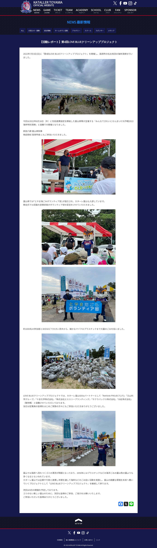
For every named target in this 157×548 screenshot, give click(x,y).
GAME (47, 11)
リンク (98, 540)
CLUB (107, 11)
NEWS (36, 11)
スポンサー (100, 30)
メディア (111, 30)
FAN (117, 11)
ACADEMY (82, 11)
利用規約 (60, 540)
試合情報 (47, 30)
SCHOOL (96, 11)
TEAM (69, 11)
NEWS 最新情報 (78, 22)
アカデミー (76, 30)
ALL (22, 30)
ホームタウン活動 (61, 30)
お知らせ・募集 (34, 30)
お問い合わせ (88, 540)
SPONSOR (130, 11)
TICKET (58, 11)
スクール (88, 30)
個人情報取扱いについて (73, 540)
